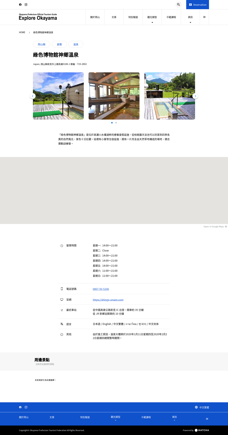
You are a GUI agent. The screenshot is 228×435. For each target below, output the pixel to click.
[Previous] (33, 96)
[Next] (195, 96)
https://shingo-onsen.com (108, 299)
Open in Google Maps (214, 226)
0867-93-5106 (101, 289)
